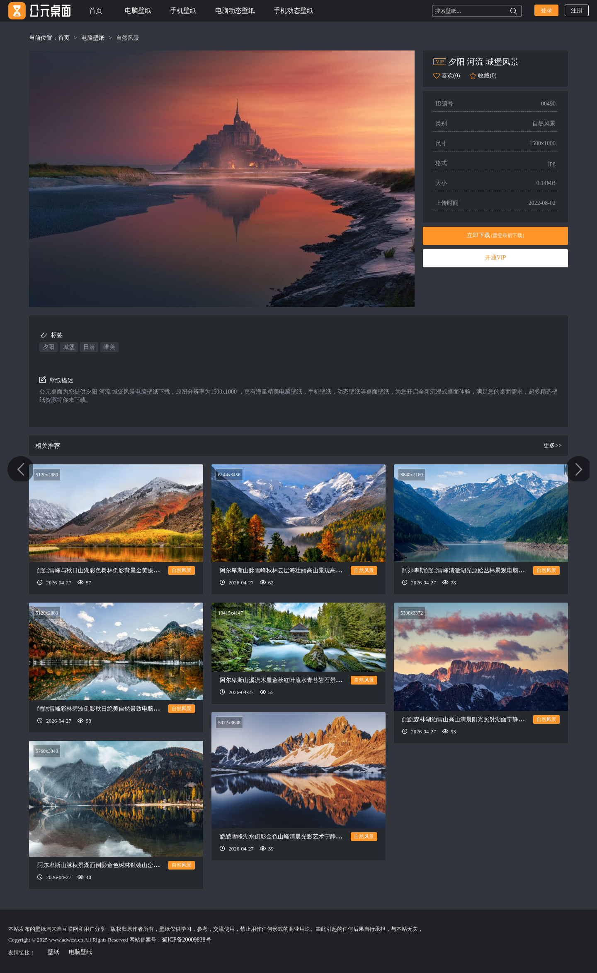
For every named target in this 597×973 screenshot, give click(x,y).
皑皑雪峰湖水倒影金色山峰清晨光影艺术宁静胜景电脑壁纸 (295, 837)
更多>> (553, 445)
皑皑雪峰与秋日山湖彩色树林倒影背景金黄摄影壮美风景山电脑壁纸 (124, 570)
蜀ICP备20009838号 (186, 940)
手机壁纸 (183, 10)
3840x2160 (411, 475)
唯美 (109, 347)
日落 (89, 347)
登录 (546, 10)
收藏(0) (487, 75)
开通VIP (495, 258)
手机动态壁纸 (293, 10)
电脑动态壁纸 (235, 10)
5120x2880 (47, 475)
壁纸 (53, 952)
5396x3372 (411, 613)
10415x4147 (230, 613)
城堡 (69, 347)
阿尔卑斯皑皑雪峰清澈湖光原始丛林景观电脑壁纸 (466, 570)
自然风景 (127, 38)
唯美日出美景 (575, 486)
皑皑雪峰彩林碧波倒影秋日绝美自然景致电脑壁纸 (101, 709)
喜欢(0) (451, 75)
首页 (95, 10)
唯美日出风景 (21, 486)
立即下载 (495, 235)
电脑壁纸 (138, 10)
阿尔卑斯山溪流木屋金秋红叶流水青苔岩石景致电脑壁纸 (292, 680)
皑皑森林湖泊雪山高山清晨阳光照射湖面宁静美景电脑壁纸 (477, 719)
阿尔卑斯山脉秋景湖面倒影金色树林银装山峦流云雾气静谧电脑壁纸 (124, 865)
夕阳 (48, 347)
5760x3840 (47, 751)
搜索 (513, 11)
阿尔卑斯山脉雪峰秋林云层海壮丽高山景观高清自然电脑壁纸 (298, 570)
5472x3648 (229, 723)
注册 (576, 10)
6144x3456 (229, 475)
